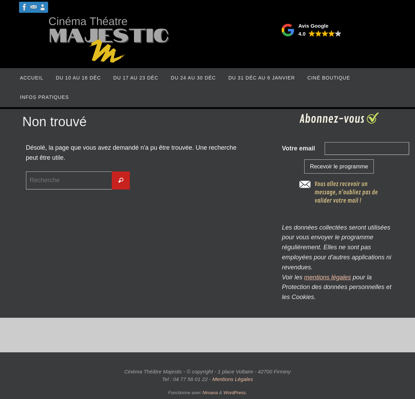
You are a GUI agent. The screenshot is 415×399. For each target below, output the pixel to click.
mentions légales (327, 277)
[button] (311, 30)
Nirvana (210, 392)
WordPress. (235, 392)
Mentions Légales (232, 379)
